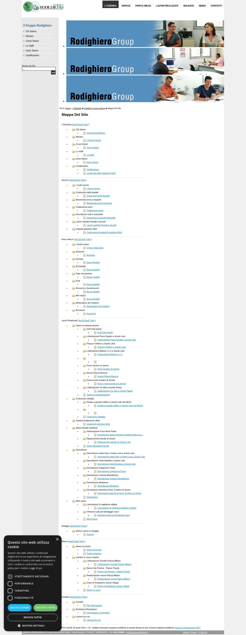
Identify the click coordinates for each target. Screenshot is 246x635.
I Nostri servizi (93, 188)
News (202, 5)
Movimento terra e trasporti (99, 203)
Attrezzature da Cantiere (97, 306)
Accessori (91, 313)
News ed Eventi (94, 550)
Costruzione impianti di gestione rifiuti (104, 232)
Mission (30, 36)
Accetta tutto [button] (45, 607)
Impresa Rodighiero (96, 133)
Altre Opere (91, 519)
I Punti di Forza (94, 140)
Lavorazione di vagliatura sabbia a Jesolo (116, 508)
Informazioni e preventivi (98, 613)
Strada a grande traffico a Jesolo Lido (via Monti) (120, 405)
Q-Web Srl (202, 632)
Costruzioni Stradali (96, 417)
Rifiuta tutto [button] (33, 617)
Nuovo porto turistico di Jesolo (111, 383)
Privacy (193, 632)
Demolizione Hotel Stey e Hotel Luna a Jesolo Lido (121, 457)
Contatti (216, 5)
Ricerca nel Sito (28, 66)
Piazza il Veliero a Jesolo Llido (111, 347)
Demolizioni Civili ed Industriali (101, 218)
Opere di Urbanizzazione (98, 395)
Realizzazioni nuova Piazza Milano (113, 579)
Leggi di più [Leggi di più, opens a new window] (35, 568)
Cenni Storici (32, 41)
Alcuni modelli (93, 277)
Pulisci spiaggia (94, 553)
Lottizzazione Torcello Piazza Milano (114, 564)
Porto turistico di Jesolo (108, 369)
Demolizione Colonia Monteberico (113, 478)
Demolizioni (92, 497)
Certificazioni (32, 55)
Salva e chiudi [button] (19, 607)
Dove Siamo (32, 50)
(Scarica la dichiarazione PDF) (187, 628)
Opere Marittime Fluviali (98, 446)
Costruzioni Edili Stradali (98, 196)
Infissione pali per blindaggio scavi (113, 515)
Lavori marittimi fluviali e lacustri (101, 225)
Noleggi (188, 5)
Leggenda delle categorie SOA (101, 173)
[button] (33, 625)
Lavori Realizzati (167, 5)
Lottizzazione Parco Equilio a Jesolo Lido (116, 340)
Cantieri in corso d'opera (94, 108)
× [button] (57, 539)
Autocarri (90, 255)
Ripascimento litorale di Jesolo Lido (113, 442)
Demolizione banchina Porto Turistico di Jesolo (119, 493)
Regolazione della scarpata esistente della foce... (120, 435)
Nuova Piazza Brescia (107, 376)
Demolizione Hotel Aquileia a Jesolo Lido (116, 464)
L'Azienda (110, 5)
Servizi (125, 5)
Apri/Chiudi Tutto (80, 124)
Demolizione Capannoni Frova (111, 471)
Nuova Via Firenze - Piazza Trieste (113, 571)
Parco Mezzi (143, 5)
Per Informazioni (94, 605)
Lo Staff (30, 45)
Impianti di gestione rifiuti (98, 424)
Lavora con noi (94, 620)
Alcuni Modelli (93, 262)
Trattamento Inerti (95, 210)
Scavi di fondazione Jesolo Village (113, 586)
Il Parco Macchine (95, 248)
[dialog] (33, 583)
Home (68, 108)
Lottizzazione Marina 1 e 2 (109, 354)
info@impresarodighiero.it (137, 632)
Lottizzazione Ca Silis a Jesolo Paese (115, 391)
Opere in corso (94, 590)
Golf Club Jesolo (105, 332)
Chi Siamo (31, 31)
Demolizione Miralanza (108, 486)
